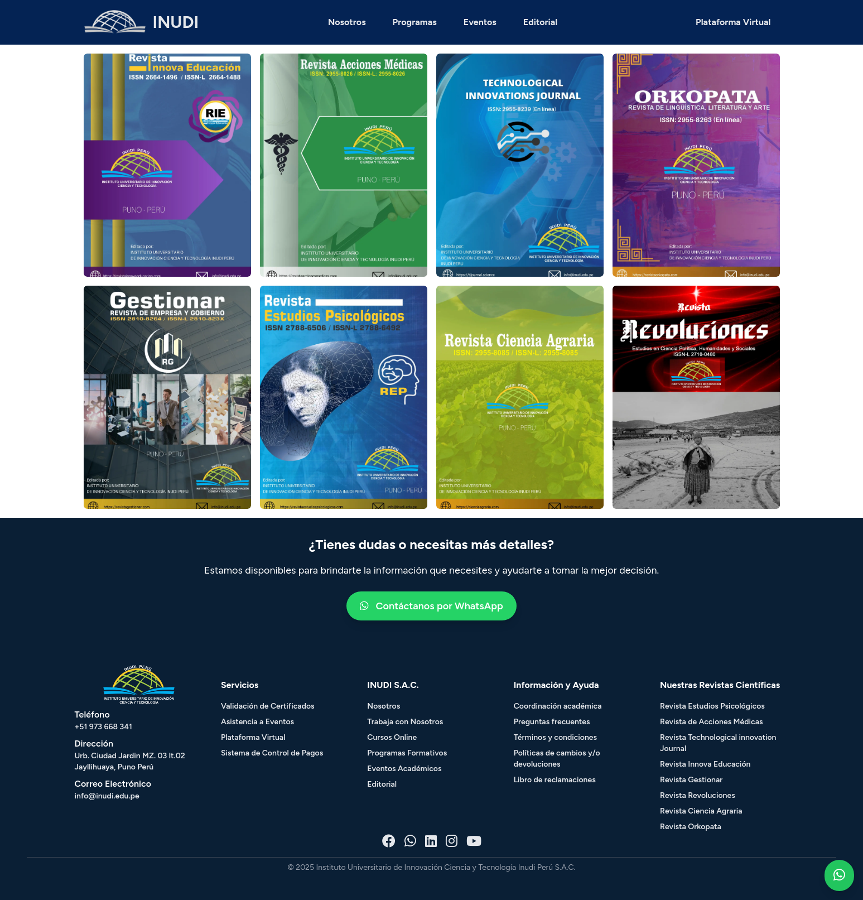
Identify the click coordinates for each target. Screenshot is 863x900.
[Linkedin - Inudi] (431, 841)
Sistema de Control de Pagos (272, 753)
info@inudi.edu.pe (107, 796)
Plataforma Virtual (733, 22)
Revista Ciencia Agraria (701, 811)
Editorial (540, 22)
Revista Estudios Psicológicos (712, 706)
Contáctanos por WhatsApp (431, 606)
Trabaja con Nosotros (405, 721)
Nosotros (347, 22)
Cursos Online (392, 737)
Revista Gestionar (691, 780)
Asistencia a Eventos (257, 721)
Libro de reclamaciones (555, 780)
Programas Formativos (407, 753)
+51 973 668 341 (103, 726)
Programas (415, 22)
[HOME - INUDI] (141, 22)
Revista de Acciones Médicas (711, 721)
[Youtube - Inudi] (473, 841)
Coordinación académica (558, 706)
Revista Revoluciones (697, 795)
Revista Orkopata (690, 826)
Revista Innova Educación (705, 764)
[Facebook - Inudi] (389, 841)
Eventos (480, 22)
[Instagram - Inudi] (451, 841)
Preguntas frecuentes (552, 721)
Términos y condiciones (555, 737)
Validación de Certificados (268, 706)
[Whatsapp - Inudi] (410, 841)
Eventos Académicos (404, 768)
